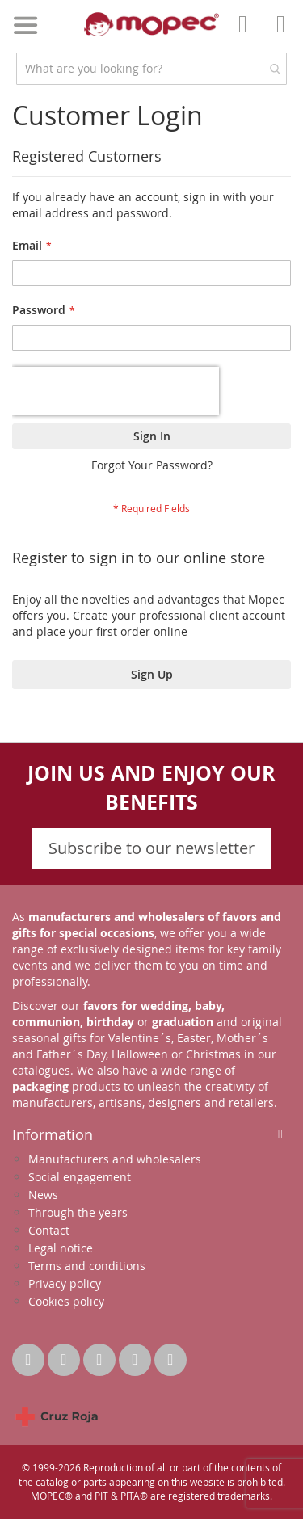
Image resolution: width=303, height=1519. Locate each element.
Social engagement (79, 1176)
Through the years (78, 1212)
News (43, 1194)
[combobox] (151, 69)
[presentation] (115, 391)
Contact (48, 1230)
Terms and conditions (86, 1265)
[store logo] (152, 24)
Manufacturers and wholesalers (114, 1159)
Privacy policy (64, 1283)
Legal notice (60, 1248)
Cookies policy (66, 1301)
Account (247, 35)
